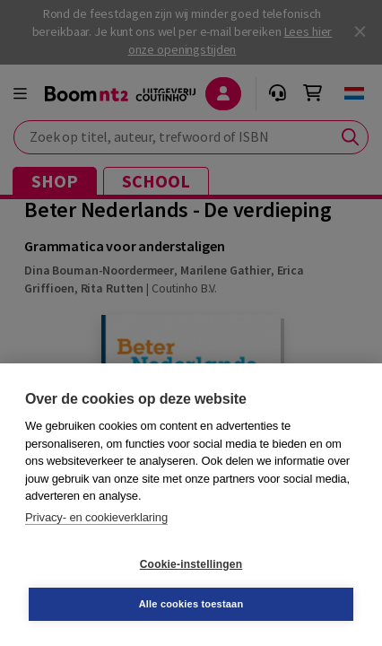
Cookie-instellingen (191, 564)
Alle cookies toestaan (191, 603)
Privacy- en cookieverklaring (96, 517)
